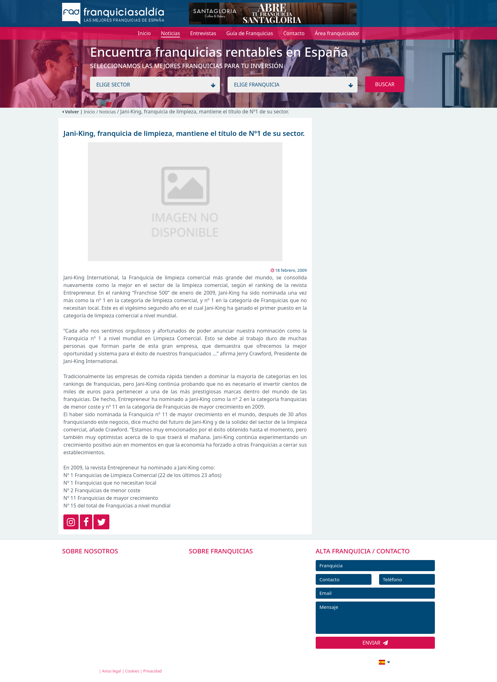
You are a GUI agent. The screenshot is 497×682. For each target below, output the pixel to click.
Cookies (132, 671)
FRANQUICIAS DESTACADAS (229, 591)
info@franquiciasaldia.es (330, 661)
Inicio (89, 112)
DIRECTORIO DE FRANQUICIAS (232, 576)
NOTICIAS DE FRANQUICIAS (229, 605)
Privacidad (152, 671)
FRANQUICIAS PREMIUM (225, 562)
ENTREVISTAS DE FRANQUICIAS (233, 619)
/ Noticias (106, 112)
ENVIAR (375, 642)
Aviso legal (111, 671)
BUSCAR (384, 84)
